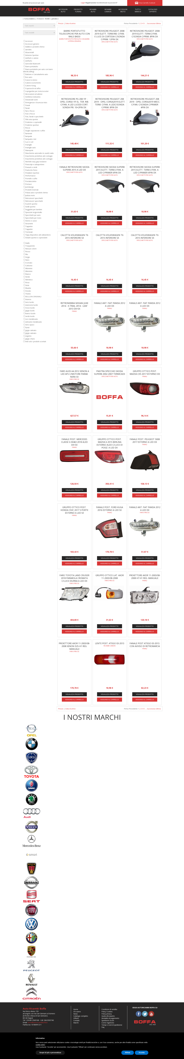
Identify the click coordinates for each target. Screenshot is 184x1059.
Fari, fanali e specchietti (34, 116)
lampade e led (30, 139)
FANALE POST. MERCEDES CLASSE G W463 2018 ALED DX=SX (74, 442)
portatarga (29, 187)
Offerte (76, 1018)
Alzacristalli (29, 52)
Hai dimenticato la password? (106, 3)
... (146, 23)
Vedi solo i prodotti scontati (35, 341)
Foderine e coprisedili (33, 122)
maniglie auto (30, 147)
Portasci (28, 184)
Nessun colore (30, 249)
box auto (28, 77)
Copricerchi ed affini (32, 88)
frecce (27, 128)
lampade (28, 136)
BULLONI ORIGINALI (33, 296)
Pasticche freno (31, 170)
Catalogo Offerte (152, 10)
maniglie (28, 145)
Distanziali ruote (31, 100)
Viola (27, 285)
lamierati (28, 133)
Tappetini (29, 226)
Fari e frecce (30, 114)
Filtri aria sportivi (31, 119)
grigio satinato (30, 330)
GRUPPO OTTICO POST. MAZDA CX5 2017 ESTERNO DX (145, 372)
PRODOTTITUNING (78, 10)
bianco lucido (30, 313)
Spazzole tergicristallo (33, 212)
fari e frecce (29, 111)
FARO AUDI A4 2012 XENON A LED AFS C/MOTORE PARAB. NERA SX (74, 374)
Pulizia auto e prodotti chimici (36, 192)
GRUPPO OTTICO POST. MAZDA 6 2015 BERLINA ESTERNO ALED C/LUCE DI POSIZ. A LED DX (110, 443)
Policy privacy (107, 1014)
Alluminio (28, 268)
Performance (30, 176)
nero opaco (29, 325)
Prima (126, 23)
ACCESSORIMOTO (123, 10)
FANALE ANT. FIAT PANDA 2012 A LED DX (109, 304)
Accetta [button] (142, 1052)
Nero (27, 260)
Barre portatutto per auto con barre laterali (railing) (74, 40)
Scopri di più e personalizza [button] (50, 1052)
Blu (26, 254)
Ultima (158, 23)
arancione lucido (31, 305)
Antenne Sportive (31, 55)
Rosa (27, 282)
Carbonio (28, 265)
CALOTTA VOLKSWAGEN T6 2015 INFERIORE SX (74, 236)
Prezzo (60, 23)
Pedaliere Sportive (32, 173)
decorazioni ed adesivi (33, 94)
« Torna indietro (29, 19)
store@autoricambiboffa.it (38, 1022)
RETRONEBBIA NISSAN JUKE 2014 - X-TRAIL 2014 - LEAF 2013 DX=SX (74, 306)
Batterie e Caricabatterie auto (36, 74)
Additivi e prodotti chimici (34, 47)
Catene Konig (30, 85)
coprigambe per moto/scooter (37, 91)
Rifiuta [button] (127, 1052)
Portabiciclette (30, 181)
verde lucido (30, 316)
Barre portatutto (31, 66)
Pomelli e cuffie (31, 178)
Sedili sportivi (30, 207)
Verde (27, 277)
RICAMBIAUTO (93, 10)
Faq (103, 1027)
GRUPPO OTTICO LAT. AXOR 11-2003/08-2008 (110, 576)
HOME (47, 19)
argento (28, 336)
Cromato (28, 263)
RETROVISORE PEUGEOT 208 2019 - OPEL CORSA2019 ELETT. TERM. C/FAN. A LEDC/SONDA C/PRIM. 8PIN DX (109, 103)
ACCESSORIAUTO (63, 10)
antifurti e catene (31, 58)
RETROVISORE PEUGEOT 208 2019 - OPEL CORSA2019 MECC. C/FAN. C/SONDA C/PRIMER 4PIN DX (144, 103)
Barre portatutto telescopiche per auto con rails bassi (74, 33)
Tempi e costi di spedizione (112, 1025)
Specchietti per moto (33, 218)
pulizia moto (30, 195)
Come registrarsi (108, 1023)
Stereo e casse (31, 221)
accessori (29, 41)
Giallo (27, 243)
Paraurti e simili (31, 167)
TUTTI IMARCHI (138, 10)
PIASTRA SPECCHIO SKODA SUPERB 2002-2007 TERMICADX (109, 372)
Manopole (29, 150)
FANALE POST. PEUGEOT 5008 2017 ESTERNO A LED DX (145, 440)
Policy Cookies (107, 1011)
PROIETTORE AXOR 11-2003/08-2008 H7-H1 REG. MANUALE (144, 576)
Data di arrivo (70, 23)
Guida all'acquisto (108, 1016)
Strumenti (29, 223)
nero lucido (29, 302)
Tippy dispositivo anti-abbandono (38, 235)
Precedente (133, 23)
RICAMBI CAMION (108, 10)
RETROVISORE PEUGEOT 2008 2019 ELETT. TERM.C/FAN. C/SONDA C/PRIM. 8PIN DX (145, 33)
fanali (27, 108)
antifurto (28, 61)
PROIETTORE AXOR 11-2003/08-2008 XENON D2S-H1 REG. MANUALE (74, 646)
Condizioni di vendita (109, 1009)
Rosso (27, 251)
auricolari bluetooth (32, 64)
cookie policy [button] (40, 1045)
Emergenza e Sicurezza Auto (36, 102)
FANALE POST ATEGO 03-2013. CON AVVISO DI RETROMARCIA (145, 645)
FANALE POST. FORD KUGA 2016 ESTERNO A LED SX (109, 508)
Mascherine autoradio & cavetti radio (39, 153)
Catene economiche (33, 83)
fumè (27, 327)
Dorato (28, 291)
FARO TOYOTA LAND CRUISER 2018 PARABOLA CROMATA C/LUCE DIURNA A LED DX (74, 578)
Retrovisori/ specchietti (34, 198)
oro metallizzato (31, 319)
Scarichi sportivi (31, 204)
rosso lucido (30, 308)
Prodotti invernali (31, 190)
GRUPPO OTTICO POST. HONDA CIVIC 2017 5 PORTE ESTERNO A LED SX (74, 510)
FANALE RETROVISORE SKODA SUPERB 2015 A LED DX (74, 168)
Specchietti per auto (33, 215)
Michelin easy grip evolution (35, 162)
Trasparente (30, 246)
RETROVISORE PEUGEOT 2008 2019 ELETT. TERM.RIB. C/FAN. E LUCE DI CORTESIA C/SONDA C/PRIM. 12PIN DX (109, 35)
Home (75, 1009)
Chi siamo (77, 1011)
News (75, 1014)
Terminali (29, 232)
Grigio (27, 257)
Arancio (28, 299)
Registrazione (91, 3)
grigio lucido (30, 311)
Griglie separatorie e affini (35, 131)
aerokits (28, 49)
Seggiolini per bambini (33, 209)
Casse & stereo (31, 80)
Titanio (28, 294)
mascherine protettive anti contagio (39, 156)
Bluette (28, 288)
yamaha (54, 19)
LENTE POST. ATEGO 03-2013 (109, 643)
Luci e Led (29, 142)
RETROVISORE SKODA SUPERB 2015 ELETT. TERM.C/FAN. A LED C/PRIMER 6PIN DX (110, 170)
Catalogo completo (80, 1016)
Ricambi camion (109, 646)
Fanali (27, 105)
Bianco (28, 274)
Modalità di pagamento (110, 1018)
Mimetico (29, 280)
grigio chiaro (30, 339)
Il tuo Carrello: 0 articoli (147, 3)
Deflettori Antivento (32, 97)
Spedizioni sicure (108, 1020)
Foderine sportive (32, 125)
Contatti (76, 1020)
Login (83, 3)
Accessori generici (32, 44)
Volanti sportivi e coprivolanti (36, 238)
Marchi (76, 1023)
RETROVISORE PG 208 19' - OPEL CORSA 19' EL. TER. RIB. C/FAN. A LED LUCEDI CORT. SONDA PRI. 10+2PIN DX (74, 103)
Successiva (151, 23)
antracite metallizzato (33, 322)
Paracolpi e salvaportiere (34, 164)
